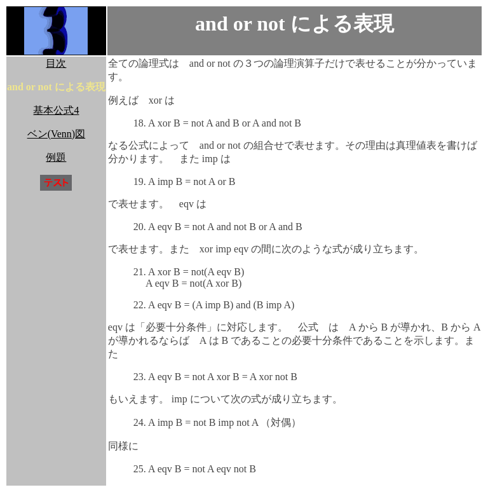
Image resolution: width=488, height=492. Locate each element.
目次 (56, 63)
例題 (56, 157)
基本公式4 (56, 110)
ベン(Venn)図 (56, 133)
